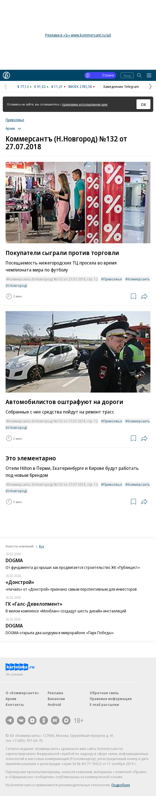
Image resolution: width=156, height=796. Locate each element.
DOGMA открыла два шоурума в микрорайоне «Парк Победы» (60, 632)
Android (54, 704)
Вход (127, 75)
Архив (11, 698)
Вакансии (56, 698)
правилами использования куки (85, 104)
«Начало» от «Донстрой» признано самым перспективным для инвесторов (71, 589)
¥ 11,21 (57, 86)
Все (41, 546)
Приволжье (15, 119)
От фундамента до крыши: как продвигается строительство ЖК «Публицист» (73, 567)
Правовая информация (111, 698)
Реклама (55, 692)
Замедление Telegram (121, 86)
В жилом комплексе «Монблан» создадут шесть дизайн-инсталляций (66, 611)
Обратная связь (104, 692)
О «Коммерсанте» (22, 692)
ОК (143, 104)
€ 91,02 (40, 86)
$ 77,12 (23, 86)
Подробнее (120, 784)
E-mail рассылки (104, 704)
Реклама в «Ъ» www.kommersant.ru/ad (78, 35)
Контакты (15, 704)
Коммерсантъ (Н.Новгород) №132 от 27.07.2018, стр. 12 (53, 279)
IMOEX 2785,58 (80, 86)
